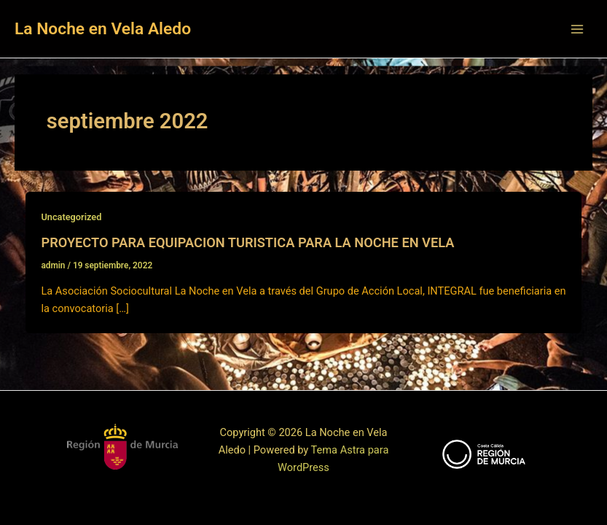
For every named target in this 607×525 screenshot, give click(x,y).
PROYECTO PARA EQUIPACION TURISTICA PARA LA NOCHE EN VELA (247, 242)
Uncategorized (71, 216)
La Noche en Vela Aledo (103, 29)
